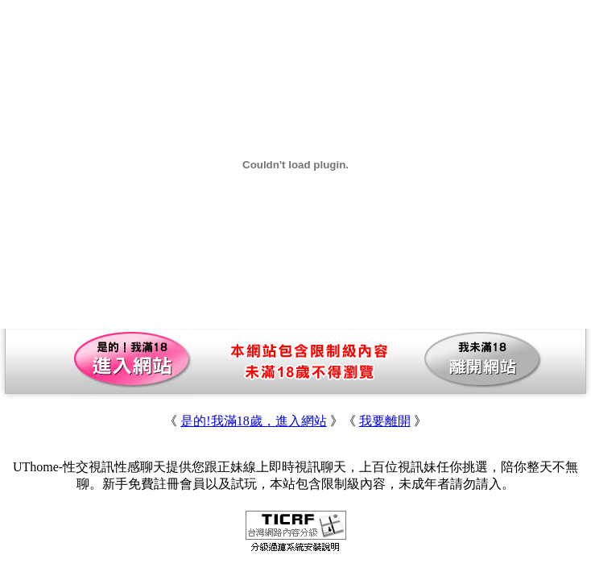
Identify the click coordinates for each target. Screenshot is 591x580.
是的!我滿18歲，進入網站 (253, 421)
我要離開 (385, 421)
